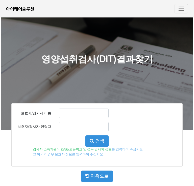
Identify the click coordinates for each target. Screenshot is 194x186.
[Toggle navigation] (181, 8)
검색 (97, 141)
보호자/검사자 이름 (36, 113)
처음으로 (97, 176)
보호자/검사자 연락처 (34, 126)
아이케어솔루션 (20, 9)
